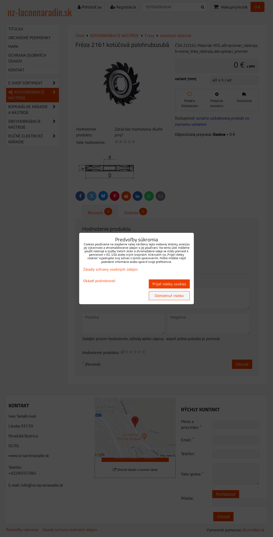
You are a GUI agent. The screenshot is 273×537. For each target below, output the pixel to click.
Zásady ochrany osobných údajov (110, 269)
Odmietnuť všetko (169, 295)
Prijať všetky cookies (169, 284)
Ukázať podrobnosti (99, 281)
